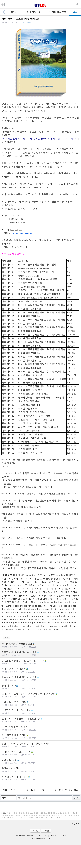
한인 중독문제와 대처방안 (41, 778)
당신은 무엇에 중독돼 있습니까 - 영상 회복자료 (41, 745)
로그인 (35, 830)
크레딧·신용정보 (32, 12)
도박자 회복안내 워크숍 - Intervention (41, 720)
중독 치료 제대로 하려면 (41, 736)
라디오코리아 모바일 (25, 835)
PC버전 (46, 830)
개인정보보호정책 (58, 835)
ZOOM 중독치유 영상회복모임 (41, 645)
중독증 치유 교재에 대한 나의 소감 (41, 653)
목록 (6, 637)
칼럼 (75, 12)
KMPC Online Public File (40, 839)
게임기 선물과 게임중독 (41, 670)
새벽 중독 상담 (41, 761)
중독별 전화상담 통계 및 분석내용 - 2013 (41, 662)
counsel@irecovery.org (22, 233)
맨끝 (76, 789)
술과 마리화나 (41, 687)
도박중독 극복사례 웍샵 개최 (41, 711)
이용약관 (42, 835)
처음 (5, 789)
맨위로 (75, 823)
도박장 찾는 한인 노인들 (41, 703)
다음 (70, 789)
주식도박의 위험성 (41, 769)
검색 (76, 797)
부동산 (14, 12)
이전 (10, 789)
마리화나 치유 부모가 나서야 (41, 753)
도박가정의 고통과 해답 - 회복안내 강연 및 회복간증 (41, 695)
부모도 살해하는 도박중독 (41, 728)
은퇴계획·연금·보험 (56, 12)
